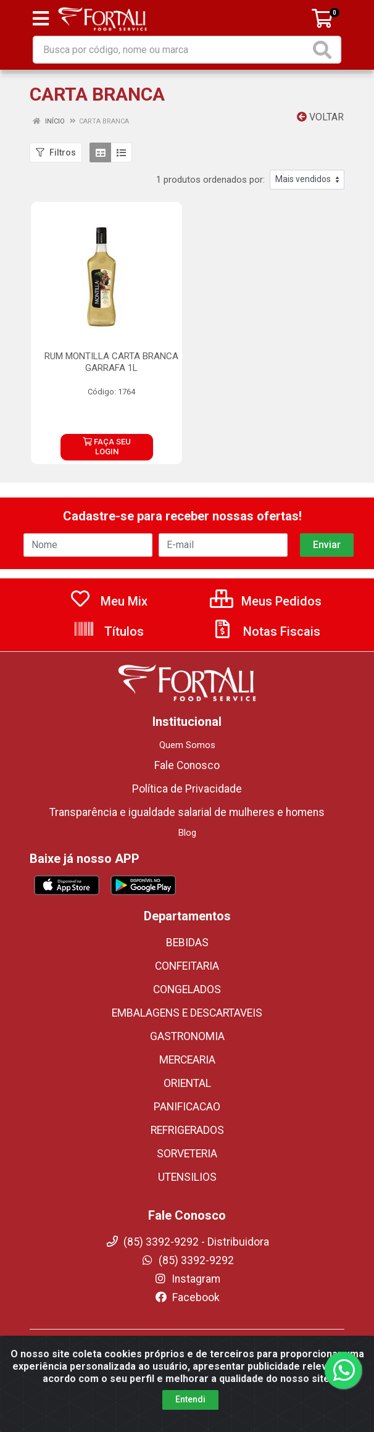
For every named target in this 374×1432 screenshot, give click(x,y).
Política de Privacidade (187, 778)
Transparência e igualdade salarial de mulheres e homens (187, 802)
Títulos (108, 621)
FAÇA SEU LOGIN (106, 441)
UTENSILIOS (187, 1166)
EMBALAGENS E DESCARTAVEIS (187, 1002)
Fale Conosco (187, 755)
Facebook (187, 1287)
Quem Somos (187, 734)
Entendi (190, 1420)
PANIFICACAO (187, 1096)
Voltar (320, 117)
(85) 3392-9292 (187, 1250)
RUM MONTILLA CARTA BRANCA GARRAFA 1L (111, 362)
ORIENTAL (187, 1073)
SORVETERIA (187, 1143)
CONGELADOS (187, 979)
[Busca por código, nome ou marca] (172, 49)
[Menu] (41, 18)
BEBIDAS (187, 932)
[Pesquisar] (324, 49)
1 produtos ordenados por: (210, 179)
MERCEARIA (187, 1049)
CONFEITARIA (187, 955)
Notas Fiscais (266, 621)
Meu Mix (108, 590)
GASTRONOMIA (187, 1026)
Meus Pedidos (266, 590)
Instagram (187, 1268)
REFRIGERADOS (187, 1120)
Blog (187, 822)
